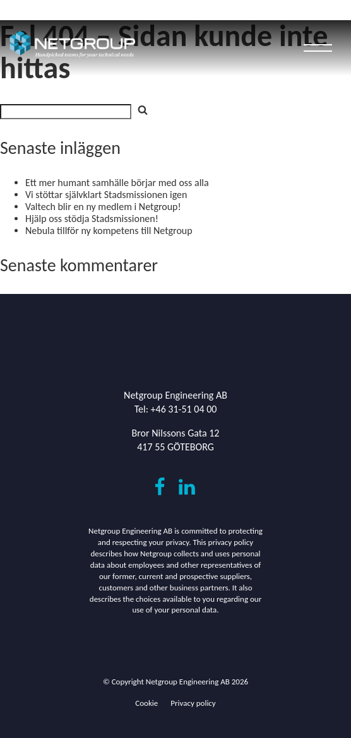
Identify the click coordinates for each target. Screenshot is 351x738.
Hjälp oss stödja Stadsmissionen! (91, 219)
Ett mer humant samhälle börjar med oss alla (117, 183)
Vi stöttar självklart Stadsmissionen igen (106, 195)
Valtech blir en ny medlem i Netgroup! (103, 207)
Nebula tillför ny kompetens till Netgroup (109, 231)
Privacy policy (193, 703)
